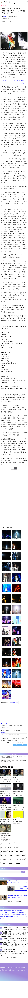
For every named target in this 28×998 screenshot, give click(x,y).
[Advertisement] (14, 27)
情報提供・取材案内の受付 (5, 969)
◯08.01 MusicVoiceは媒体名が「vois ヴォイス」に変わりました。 (14, 917)
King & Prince (19, 851)
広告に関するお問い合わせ (5, 970)
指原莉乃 (3, 847)
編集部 (4, 16)
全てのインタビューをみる (14, 901)
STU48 (10, 855)
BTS (9, 859)
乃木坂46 (10, 843)
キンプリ (3, 855)
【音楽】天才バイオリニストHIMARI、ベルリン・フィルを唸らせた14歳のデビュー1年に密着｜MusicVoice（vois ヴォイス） (13, 940)
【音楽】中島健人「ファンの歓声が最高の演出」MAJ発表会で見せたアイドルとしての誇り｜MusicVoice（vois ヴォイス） (13, 934)
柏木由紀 (3, 859)
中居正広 (17, 863)
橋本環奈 (10, 863)
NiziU (16, 847)
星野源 (16, 859)
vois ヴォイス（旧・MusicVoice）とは (19, 969)
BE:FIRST (17, 843)
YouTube (23, 967)
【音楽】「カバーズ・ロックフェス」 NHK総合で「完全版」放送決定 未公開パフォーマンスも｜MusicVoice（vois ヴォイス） (13, 929)
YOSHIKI (11, 851)
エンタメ (19, 1)
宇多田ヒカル (14, 702)
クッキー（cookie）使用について (18, 970)
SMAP (10, 847)
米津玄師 (22, 859)
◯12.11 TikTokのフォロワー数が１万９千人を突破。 (12, 912)
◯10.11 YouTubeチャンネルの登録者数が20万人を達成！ (13, 914)
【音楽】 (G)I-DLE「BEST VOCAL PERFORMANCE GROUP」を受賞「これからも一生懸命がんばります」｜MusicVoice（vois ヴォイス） (13, 952)
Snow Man (4, 851)
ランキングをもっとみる (14, 957)
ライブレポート (7, 723)
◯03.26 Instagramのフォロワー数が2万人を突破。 (12, 910)
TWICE (3, 863)
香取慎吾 (17, 855)
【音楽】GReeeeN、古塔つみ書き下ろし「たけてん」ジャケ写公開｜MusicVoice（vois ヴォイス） (13, 945)
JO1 (23, 855)
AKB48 (3, 843)
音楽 (13, 1)
